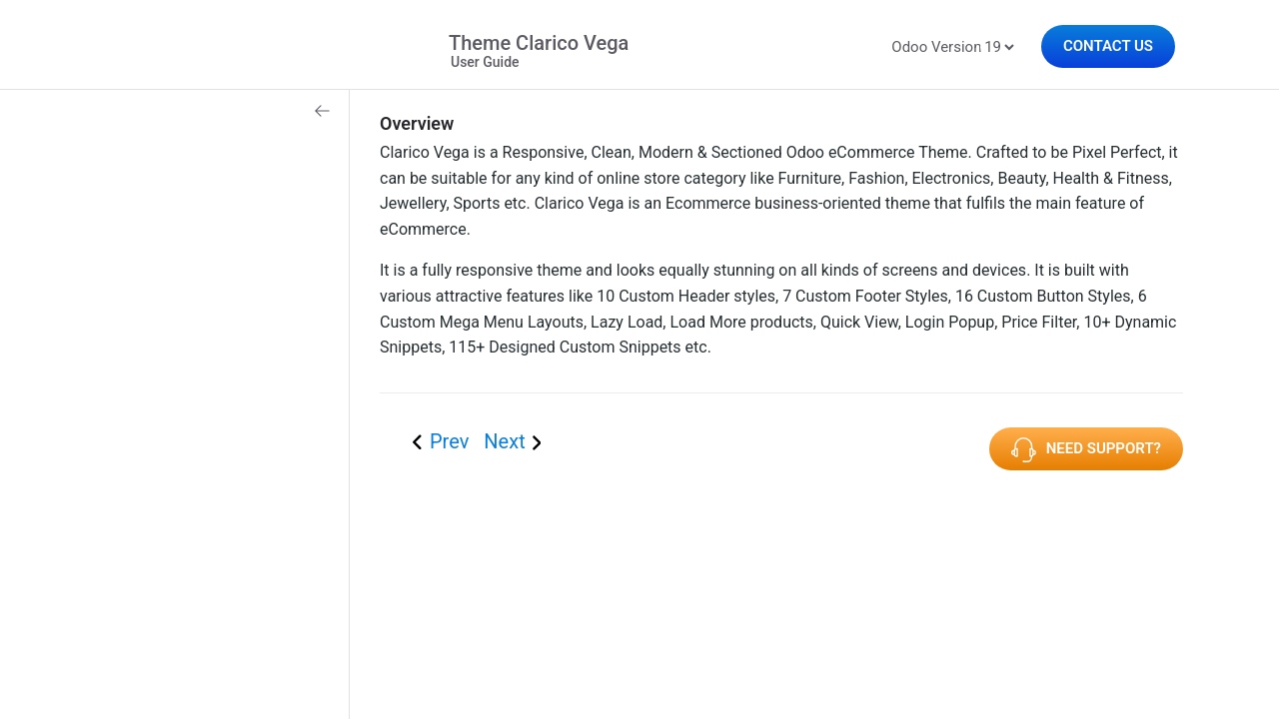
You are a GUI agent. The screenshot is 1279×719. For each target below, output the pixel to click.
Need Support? (1086, 449)
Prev (452, 441)
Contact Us (1108, 46)
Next (504, 441)
